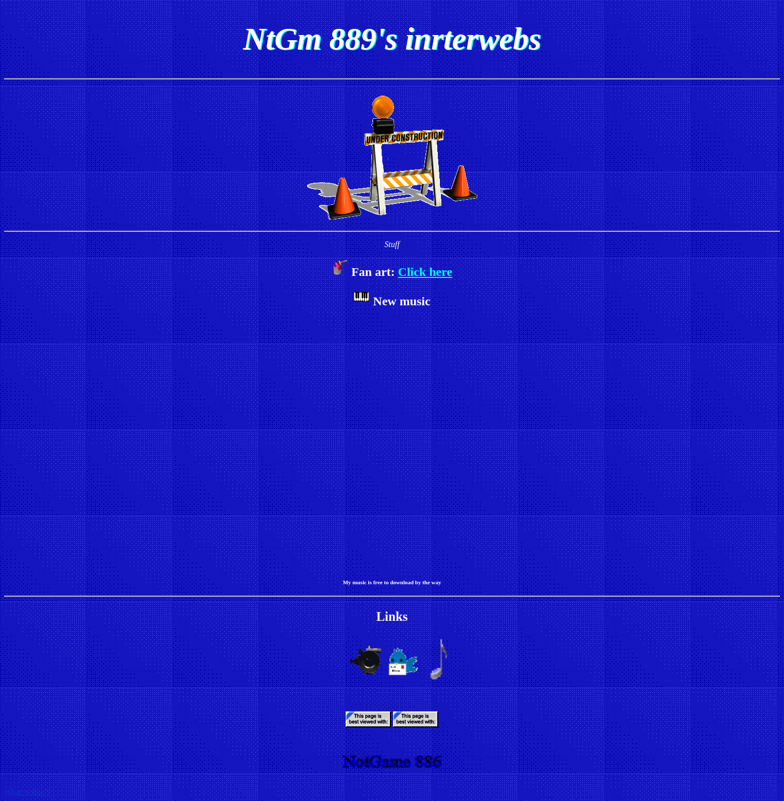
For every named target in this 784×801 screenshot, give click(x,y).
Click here (425, 271)
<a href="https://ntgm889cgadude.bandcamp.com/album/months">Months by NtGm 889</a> (392, 442)
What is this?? (27, 792)
